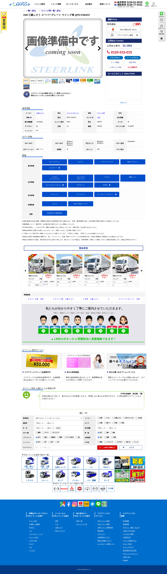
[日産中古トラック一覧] (103, 488)
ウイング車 (101, 113)
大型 (98, 117)
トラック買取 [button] (56, 4)
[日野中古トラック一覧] (56, 488)
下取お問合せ (115, 58)
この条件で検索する (107, 447)
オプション (101, 534)
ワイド (46, 432)
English (125, 560)
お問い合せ (126, 557)
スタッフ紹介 (127, 544)
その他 (139, 418)
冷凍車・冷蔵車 (34, 524)
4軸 (113, 432)
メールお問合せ (132, 58)
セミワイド (55, 432)
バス (30, 547)
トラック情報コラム (130, 541)
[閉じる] (161, 38)
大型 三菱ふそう (91, 299)
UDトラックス (128, 418)
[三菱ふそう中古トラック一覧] (72, 488)
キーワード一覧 (81, 524)
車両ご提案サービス (104, 541)
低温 (107, 437)
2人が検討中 (132, 67)
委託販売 (101, 531)
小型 (121, 423)
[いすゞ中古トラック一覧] (64, 488)
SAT (51, 442)
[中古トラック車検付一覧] (122, 475)
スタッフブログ (128, 547)
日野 (100, 418)
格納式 (52, 437)
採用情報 (126, 524)
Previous (25, 48)
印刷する (123, 103)
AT (57, 442)
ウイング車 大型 (35, 299)
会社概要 (126, 521)
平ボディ (32, 527)
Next (100, 48)
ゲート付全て (69, 437)
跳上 (45, 437)
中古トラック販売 (104, 521)
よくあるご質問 (128, 534)
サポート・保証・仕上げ (131, 527)
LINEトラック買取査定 (105, 527)
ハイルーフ (109, 442)
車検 (100, 442)
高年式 (58, 428)
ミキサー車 (33, 541)
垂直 (60, 437)
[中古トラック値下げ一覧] (137, 475)
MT (44, 442)
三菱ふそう (40, 113)
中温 (113, 437)
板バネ (127, 442)
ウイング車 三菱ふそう (63, 299)
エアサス (118, 442)
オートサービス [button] (72, 4)
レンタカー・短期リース (106, 544)
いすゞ (107, 418)
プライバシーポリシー (130, 554)
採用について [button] (105, 4)
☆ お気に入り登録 (115, 67)
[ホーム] (19, 4)
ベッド (135, 442)
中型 (115, 423)
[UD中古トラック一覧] (80, 488)
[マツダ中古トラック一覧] (95, 488)
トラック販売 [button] (39, 4)
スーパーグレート (73, 113)
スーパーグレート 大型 (129, 299)
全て (100, 432)
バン (30, 531)
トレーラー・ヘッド (36, 534)
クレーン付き (33, 537)
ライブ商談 (115, 62)
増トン (107, 423)
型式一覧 (79, 521)
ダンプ (31, 544)
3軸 (106, 432)
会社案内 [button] (88, 4)
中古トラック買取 (104, 524)
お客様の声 (126, 537)
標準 (38, 432)
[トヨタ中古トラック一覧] (87, 488)
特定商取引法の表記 (130, 550)
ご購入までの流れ (129, 531)
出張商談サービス (104, 537)
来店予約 (132, 62)
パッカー (32, 550)
